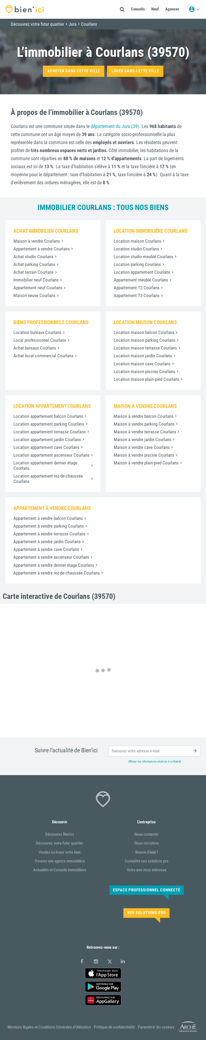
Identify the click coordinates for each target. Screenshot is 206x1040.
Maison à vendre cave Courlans (142, 447)
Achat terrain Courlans (33, 272)
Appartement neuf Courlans (37, 287)
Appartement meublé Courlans (141, 280)
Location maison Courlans (137, 241)
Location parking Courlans (137, 264)
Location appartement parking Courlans (48, 424)
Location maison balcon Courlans (144, 332)
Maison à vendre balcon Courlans (144, 416)
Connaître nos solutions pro (146, 861)
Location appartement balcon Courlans (48, 416)
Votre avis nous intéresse (146, 870)
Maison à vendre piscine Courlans (144, 455)
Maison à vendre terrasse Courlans (145, 431)
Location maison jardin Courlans (143, 355)
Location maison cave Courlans (142, 363)
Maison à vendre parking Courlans (144, 424)
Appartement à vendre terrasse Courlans (49, 533)
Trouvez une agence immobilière (60, 861)
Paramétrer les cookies (156, 1027)
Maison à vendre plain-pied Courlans (146, 462)
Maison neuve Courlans (34, 295)
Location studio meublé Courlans (143, 256)
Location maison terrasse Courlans (145, 348)
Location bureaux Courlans (37, 332)
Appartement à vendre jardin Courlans (47, 541)
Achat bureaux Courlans (34, 348)
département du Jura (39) (115, 126)
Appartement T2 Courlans (137, 287)
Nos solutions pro (146, 912)
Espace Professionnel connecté (146, 890)
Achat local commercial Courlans (43, 355)
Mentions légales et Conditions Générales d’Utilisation (49, 1027)
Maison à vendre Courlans (36, 241)
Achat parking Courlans (34, 264)
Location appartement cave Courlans (46, 447)
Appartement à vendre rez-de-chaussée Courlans (56, 573)
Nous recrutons (146, 843)
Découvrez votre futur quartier (59, 843)
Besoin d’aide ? (146, 852)
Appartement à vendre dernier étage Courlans (53, 565)
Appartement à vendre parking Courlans (48, 526)
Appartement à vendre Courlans (41, 248)
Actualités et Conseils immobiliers (59, 870)
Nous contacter (146, 834)
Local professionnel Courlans (39, 340)
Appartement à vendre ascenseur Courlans (51, 557)
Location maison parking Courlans (144, 340)
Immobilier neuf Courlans (36, 280)
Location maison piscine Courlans (144, 371)
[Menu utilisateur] (194, 9)
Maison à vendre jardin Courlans (142, 439)
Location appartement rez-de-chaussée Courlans (48, 478)
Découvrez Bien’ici (59, 834)
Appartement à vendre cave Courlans (46, 549)
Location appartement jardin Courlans (47, 439)
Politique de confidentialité (114, 1027)
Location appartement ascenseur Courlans (51, 455)
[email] (154, 751)
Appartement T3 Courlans (137, 295)
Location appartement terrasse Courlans (49, 431)
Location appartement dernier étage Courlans (45, 465)
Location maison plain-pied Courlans (146, 379)
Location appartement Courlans (142, 272)
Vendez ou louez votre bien (59, 852)
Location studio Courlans (136, 248)
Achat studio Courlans (33, 256)
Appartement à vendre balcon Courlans (48, 518)
